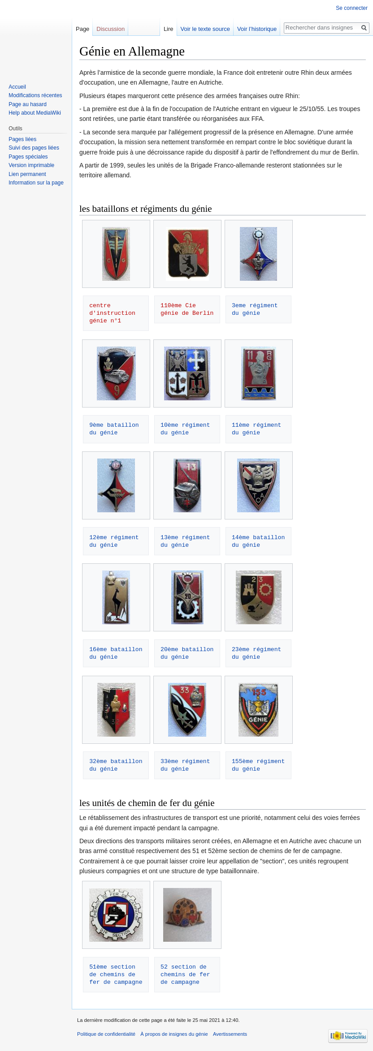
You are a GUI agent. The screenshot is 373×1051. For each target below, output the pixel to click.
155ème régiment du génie (260, 765)
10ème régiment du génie (186, 429)
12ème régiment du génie (115, 541)
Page (82, 29)
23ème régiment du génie (258, 653)
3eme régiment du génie (257, 309)
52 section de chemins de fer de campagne (186, 974)
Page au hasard (28, 104)
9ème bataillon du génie (115, 429)
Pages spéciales (28, 157)
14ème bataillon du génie (260, 541)
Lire (168, 29)
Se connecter (352, 8)
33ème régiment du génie (186, 765)
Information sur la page (36, 183)
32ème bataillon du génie (117, 765)
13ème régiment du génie (186, 541)
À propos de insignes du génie (174, 1034)
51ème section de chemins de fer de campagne (115, 974)
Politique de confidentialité (106, 1034)
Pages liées (22, 139)
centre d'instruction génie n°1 (114, 313)
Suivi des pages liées (34, 148)
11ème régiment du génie (258, 429)
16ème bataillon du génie (117, 653)
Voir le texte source (205, 29)
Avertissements (230, 1034)
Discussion (110, 29)
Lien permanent (27, 174)
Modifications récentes (35, 95)
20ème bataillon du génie (188, 653)
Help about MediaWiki (35, 113)
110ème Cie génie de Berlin (186, 309)
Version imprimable (31, 165)
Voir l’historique (257, 29)
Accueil (17, 87)
